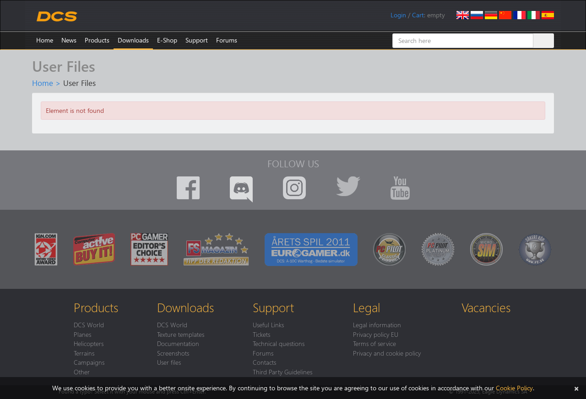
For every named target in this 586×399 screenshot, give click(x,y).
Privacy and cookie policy (387, 353)
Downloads (133, 40)
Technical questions (278, 343)
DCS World (89, 324)
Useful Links (268, 324)
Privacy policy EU (375, 334)
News (68, 40)
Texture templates (180, 334)
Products (97, 40)
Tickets (261, 334)
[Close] (576, 388)
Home (44, 40)
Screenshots (173, 353)
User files (169, 362)
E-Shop (167, 40)
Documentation (178, 343)
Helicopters (88, 343)
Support (196, 40)
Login (398, 15)
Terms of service (374, 343)
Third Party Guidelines (282, 371)
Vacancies (485, 307)
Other (82, 371)
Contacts (264, 362)
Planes (82, 334)
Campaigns (89, 362)
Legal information (377, 324)
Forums (226, 40)
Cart (418, 15)
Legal (366, 307)
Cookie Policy (514, 387)
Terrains (84, 353)
